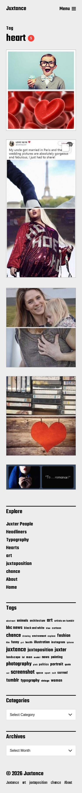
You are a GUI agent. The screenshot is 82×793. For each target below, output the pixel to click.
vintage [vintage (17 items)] (45, 681)
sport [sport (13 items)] (47, 673)
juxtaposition (19, 563)
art (9, 555)
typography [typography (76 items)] (30, 680)
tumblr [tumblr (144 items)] (12, 680)
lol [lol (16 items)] (23, 657)
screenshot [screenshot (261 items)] (23, 672)
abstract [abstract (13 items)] (10, 621)
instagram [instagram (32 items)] (58, 642)
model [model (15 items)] (37, 657)
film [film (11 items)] (8, 642)
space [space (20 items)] (39, 673)
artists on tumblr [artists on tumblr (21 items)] (64, 621)
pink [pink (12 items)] (35, 664)
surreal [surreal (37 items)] (62, 672)
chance (13, 571)
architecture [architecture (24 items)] (37, 621)
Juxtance (16, 8)
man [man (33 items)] (29, 657)
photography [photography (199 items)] (18, 664)
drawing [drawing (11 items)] (26, 636)
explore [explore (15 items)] (52, 636)
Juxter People (19, 524)
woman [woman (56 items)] (56, 681)
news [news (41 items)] (45, 657)
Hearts (12, 548)
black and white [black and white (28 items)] (34, 628)
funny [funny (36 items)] (15, 642)
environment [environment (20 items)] (39, 636)
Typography (17, 540)
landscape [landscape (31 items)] (13, 657)
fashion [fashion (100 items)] (63, 635)
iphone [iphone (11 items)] (70, 642)
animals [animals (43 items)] (22, 620)
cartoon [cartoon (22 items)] (56, 628)
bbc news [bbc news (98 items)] (14, 627)
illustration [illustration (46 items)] (42, 642)
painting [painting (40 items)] (57, 657)
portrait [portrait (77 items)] (56, 664)
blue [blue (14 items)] (48, 628)
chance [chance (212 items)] (13, 635)
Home (11, 587)
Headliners (16, 532)
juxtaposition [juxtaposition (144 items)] (40, 650)
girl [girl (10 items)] (22, 642)
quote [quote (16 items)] (68, 665)
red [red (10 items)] (7, 673)
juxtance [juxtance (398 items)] (16, 649)
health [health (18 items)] (28, 642)
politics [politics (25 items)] (44, 664)
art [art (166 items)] (50, 620)
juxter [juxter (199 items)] (60, 650)
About (11, 579)
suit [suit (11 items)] (54, 673)
